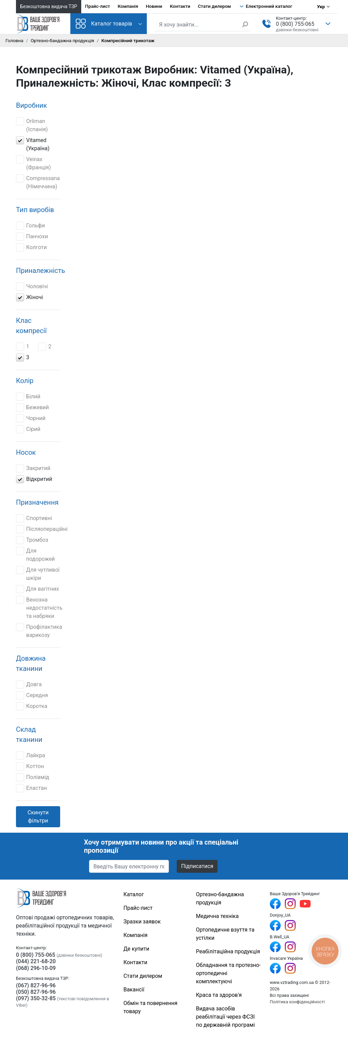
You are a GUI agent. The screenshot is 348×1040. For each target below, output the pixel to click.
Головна (14, 40)
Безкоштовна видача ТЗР (48, 6)
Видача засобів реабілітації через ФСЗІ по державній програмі (225, 1016)
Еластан (31, 788)
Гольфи (30, 226)
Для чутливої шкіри (37, 573)
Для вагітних (37, 589)
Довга (29, 684)
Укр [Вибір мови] (321, 6)
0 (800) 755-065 (295, 24)
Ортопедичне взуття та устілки (225, 933)
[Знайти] (246, 24)
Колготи (31, 247)
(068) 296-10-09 (36, 968)
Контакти (180, 6)
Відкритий (34, 479)
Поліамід (32, 777)
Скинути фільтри (38, 816)
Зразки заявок (142, 921)
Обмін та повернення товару (150, 1007)
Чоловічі (32, 286)
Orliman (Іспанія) (32, 125)
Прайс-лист (97, 6)
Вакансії (133, 989)
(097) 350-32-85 (36, 998)
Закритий (33, 468)
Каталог (133, 894)
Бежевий (32, 407)
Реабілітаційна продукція (228, 951)
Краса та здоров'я (219, 995)
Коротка (31, 706)
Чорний (31, 418)
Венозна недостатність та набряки (39, 607)
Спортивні (34, 518)
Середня (32, 695)
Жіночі (29, 297)
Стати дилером (214, 6)
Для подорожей (35, 554)
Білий (28, 397)
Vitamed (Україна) (33, 144)
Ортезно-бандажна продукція (62, 40)
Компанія (128, 6)
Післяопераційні (42, 529)
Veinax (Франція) (33, 163)
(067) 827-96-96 (36, 985)
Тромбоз (32, 540)
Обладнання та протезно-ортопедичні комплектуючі (228, 973)
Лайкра (30, 755)
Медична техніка (217, 916)
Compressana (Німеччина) (38, 182)
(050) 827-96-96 (36, 992)
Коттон (30, 766)
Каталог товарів (104, 24)
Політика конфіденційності (297, 1001)
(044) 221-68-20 (36, 961)
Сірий (29, 429)
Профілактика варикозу (39, 630)
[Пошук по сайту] (202, 24)
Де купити (136, 949)
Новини (154, 6)
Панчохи (32, 236)
